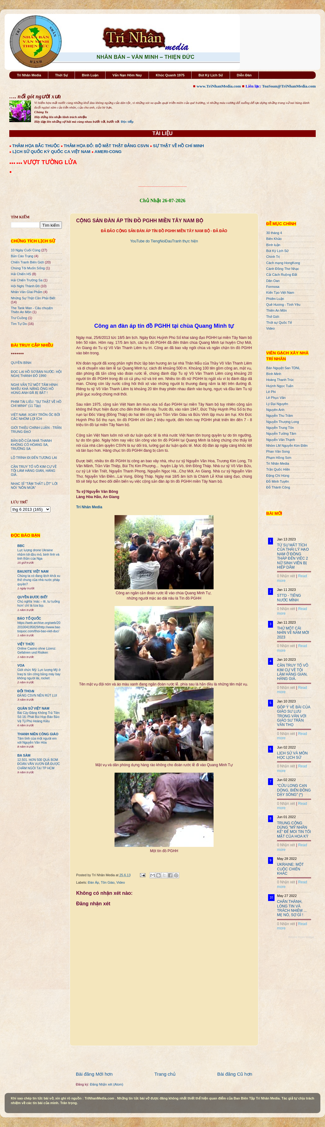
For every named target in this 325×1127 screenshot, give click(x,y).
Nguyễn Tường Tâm (281, 433)
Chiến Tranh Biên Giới (27, 262)
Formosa (273, 286)
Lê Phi (271, 392)
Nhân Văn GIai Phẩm (26, 292)
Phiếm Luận (275, 299)
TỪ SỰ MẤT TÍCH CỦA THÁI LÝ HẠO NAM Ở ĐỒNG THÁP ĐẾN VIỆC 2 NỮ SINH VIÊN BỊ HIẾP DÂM (293, 556)
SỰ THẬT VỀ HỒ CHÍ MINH (178, 145)
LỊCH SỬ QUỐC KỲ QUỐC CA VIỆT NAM (51, 151)
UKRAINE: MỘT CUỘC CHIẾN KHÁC (290, 869)
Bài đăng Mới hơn (94, 1074)
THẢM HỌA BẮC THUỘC (36, 145)
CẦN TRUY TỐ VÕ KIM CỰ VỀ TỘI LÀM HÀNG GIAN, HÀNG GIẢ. (34, 470)
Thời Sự (61, 75)
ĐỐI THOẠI (25, 691)
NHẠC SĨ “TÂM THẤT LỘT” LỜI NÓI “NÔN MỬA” (34, 485)
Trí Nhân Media (29, 75)
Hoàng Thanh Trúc (280, 380)
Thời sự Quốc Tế (279, 322)
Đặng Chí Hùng (277, 475)
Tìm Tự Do (19, 324)
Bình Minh (273, 374)
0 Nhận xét (286, 576)
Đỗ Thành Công (278, 487)
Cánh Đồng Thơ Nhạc (282, 269)
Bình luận (273, 245)
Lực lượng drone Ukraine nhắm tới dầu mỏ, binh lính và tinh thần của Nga (38, 554)
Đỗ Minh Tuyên (277, 481)
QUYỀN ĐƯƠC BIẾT (32, 597)
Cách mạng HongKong (283, 263)
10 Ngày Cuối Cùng (25, 250)
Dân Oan (273, 281)
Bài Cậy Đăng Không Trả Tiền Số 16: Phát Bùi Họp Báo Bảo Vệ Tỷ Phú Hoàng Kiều (38, 717)
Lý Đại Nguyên (277, 404)
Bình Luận (90, 75)
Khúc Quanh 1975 (170, 75)
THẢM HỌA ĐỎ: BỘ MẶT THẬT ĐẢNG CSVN (106, 145)
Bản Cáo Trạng (22, 256)
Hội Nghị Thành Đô (25, 286)
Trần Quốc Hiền (278, 469)
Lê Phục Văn (276, 397)
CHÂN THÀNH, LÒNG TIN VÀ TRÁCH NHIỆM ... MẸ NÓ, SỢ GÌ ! (292, 908)
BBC (20, 546)
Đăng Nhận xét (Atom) (106, 1084)
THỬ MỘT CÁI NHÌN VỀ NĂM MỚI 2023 (293, 632)
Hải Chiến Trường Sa (26, 280)
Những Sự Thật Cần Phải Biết (33, 298)
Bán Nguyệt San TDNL (283, 368)
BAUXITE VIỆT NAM (33, 571)
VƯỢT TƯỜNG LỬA (50, 162)
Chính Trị (273, 256)
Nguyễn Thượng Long (282, 422)
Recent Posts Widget (301, 937)
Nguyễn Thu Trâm (279, 415)
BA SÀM (23, 755)
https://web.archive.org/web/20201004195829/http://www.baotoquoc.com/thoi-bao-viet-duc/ (38, 627)
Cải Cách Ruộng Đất (281, 274)
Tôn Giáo (108, 882)
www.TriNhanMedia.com (219, 86)
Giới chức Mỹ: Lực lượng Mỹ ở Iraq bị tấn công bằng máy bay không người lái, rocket (38, 674)
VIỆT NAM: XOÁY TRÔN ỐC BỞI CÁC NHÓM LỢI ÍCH (35, 416)
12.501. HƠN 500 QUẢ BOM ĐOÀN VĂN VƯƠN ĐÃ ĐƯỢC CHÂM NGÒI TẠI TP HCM (38, 764)
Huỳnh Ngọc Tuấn (279, 386)
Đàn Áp (93, 882)
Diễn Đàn (244, 75)
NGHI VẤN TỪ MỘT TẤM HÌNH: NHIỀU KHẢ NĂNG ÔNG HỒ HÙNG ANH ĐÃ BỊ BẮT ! (34, 389)
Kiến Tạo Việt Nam (280, 292)
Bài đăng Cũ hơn (234, 1074)
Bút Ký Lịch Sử (210, 75)
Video (120, 882)
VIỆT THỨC (26, 644)
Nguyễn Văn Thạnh (280, 440)
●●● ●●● (16, 163)
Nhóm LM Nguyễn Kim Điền (287, 445)
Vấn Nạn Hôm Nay (127, 75)
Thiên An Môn (276, 310)
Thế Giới (272, 316)
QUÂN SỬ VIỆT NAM (33, 708)
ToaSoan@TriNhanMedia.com (289, 86)
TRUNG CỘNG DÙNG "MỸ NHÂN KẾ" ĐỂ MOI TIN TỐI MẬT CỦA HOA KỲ (294, 830)
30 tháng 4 (274, 233)
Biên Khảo (274, 239)
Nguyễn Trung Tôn (280, 427)
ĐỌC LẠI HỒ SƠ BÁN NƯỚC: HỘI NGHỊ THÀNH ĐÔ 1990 (36, 374)
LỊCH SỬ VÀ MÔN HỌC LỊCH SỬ (292, 755)
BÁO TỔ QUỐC (29, 618)
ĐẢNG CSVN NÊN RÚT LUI (37, 695)
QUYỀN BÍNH (21, 363)
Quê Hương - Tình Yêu (283, 304)
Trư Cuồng (19, 318)
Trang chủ (165, 1074)
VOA (20, 665)
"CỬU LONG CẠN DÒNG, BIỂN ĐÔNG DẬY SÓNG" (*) (294, 790)
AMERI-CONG (107, 151)
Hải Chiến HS (21, 274)
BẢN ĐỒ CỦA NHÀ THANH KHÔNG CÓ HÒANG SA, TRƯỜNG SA (31, 444)
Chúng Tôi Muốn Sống (28, 268)
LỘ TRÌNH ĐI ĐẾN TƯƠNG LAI (34, 457)
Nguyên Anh (275, 410)
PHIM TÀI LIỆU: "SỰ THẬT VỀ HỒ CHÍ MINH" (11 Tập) (36, 404)
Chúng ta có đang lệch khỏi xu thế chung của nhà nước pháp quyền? (38, 580)
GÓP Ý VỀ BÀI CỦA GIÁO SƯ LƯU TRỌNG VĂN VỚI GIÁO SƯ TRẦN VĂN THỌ (293, 716)
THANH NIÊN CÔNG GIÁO (37, 734)
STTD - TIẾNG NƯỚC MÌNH (289, 597)
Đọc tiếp (127, 121)
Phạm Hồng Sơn (278, 457)
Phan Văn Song (278, 451)
